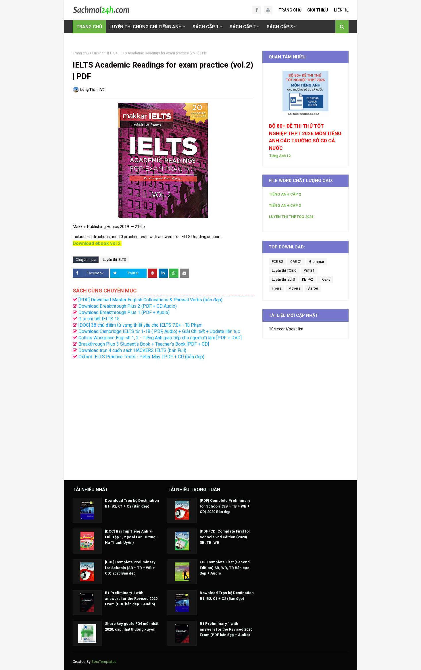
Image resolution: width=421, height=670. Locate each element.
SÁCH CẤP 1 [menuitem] (206, 26)
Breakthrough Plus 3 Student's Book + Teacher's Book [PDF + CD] (143, 344)
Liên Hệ (341, 10)
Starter (312, 288)
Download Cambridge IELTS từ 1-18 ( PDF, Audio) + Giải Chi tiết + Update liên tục (159, 331)
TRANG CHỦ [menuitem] (89, 26)
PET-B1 (309, 271)
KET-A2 (307, 279)
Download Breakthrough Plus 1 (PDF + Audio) (124, 312)
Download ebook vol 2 (96, 243)
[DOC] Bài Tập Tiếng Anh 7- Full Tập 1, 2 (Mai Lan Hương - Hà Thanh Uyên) (131, 537)
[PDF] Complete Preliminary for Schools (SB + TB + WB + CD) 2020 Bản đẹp (130, 567)
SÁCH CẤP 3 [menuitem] (280, 26)
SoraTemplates (103, 661)
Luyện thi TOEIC (284, 271)
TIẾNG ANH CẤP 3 (285, 205)
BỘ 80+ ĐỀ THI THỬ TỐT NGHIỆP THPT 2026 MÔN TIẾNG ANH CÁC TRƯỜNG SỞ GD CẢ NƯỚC (305, 137)
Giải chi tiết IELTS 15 (99, 318)
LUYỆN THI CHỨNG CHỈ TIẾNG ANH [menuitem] (145, 26)
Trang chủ (81, 53)
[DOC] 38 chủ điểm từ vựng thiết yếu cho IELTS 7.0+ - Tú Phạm (140, 325)
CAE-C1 (296, 262)
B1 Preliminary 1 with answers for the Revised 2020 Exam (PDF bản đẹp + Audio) (131, 598)
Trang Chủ (289, 10)
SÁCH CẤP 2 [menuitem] (243, 26)
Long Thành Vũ (92, 90)
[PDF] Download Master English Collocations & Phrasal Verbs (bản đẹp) (150, 300)
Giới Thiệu (317, 10)
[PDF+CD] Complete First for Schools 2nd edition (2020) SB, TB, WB (225, 537)
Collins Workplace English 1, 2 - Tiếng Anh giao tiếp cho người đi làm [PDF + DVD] (160, 337)
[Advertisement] (163, 417)
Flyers (276, 288)
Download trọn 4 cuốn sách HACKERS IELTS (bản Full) (132, 350)
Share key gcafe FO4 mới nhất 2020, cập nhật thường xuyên (131, 626)
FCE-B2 (277, 262)
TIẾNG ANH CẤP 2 (285, 194)
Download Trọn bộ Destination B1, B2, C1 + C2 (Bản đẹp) (132, 503)
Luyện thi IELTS (103, 53)
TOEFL (325, 279)
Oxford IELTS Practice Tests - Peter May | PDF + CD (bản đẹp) (141, 356)
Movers (294, 288)
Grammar (316, 262)
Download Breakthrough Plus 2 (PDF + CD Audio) (127, 306)
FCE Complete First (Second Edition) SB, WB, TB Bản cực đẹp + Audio (225, 567)
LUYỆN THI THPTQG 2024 (291, 217)
